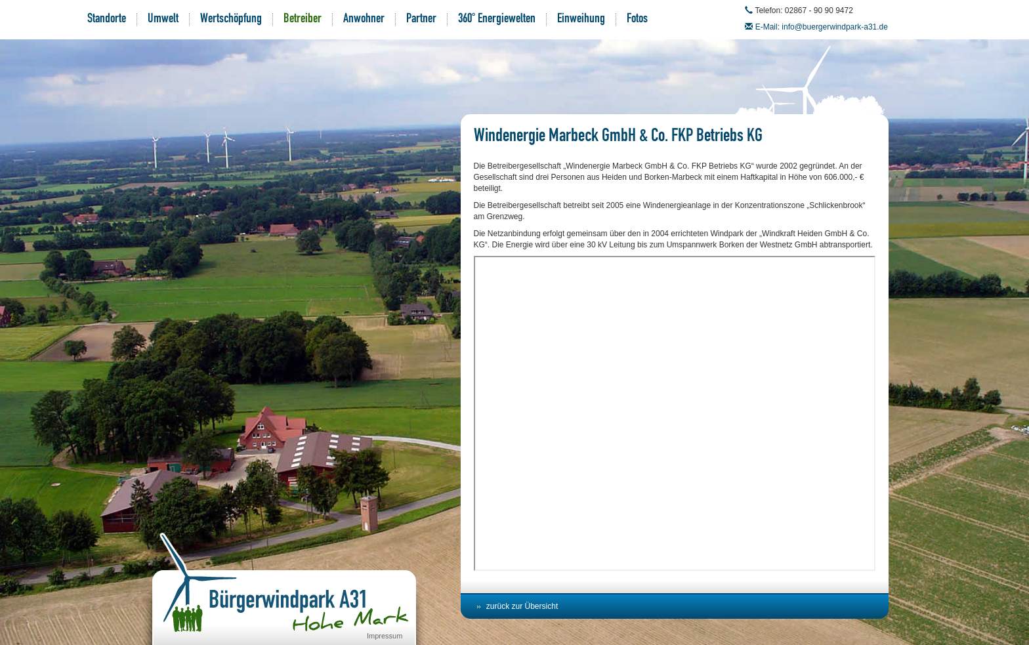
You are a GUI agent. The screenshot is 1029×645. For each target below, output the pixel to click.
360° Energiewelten (497, 19)
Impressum (384, 636)
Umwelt (163, 19)
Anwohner (364, 19)
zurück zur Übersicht (522, 606)
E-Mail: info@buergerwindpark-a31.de (821, 26)
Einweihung (581, 19)
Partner (421, 19)
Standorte (106, 19)
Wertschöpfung (231, 19)
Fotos (637, 19)
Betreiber (303, 19)
